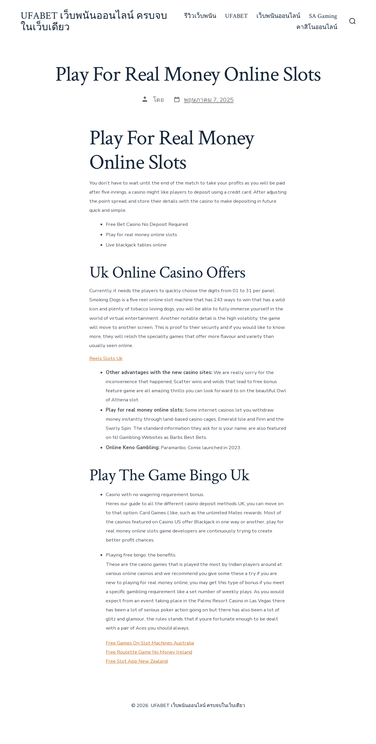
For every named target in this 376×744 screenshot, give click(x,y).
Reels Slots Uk (105, 358)
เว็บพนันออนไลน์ (278, 16)
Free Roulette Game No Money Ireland (149, 652)
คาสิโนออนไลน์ (316, 27)
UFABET (236, 16)
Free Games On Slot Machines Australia (150, 643)
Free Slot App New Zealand (137, 661)
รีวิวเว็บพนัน (200, 16)
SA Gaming (323, 16)
